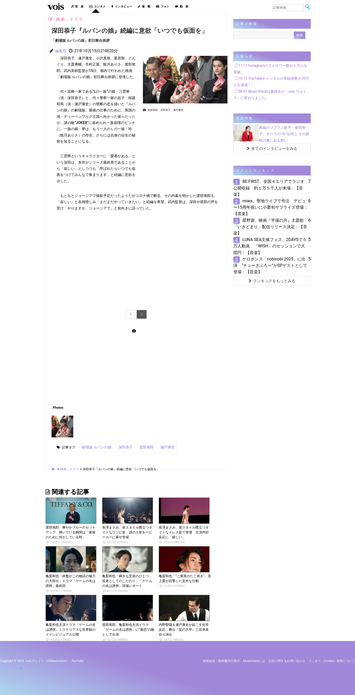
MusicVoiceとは (254, 660)
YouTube (78, 660)
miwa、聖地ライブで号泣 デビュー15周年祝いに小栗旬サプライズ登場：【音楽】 (270, 207)
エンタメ (97, 6)
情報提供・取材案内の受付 (221, 660)
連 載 (144, 6)
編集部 (61, 50)
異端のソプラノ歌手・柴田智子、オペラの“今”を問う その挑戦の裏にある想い (284, 133)
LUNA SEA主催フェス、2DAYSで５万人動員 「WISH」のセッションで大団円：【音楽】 (270, 246)
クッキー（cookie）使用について (332, 660)
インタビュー (121, 6)
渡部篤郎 (142, 447)
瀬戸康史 (162, 447)
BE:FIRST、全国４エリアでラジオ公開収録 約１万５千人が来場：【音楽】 (268, 188)
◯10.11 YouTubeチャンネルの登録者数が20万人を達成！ (271, 81)
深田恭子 (122, 447)
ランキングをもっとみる (272, 281)
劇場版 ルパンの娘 (95, 447)
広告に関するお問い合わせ (286, 660)
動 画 (181, 6)
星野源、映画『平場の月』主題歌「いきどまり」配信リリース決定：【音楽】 (270, 227)
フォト (162, 6)
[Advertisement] (183, 149)
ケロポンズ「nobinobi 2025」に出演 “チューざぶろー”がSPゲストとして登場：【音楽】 (270, 265)
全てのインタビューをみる (272, 148)
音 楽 (77, 6)
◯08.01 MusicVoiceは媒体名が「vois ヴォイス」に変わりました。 (269, 94)
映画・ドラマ (69, 468)
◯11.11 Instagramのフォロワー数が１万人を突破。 (270, 69)
